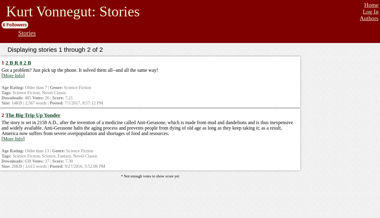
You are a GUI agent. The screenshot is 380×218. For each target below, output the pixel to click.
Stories (27, 32)
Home (371, 5)
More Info (13, 75)
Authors (369, 18)
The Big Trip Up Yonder (33, 115)
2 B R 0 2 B (18, 63)
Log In (370, 11)
